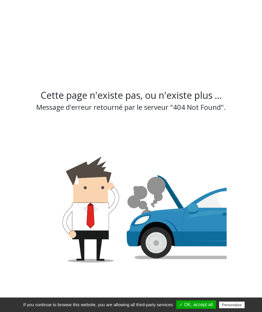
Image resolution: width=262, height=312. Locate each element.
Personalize (232, 305)
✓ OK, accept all (196, 304)
